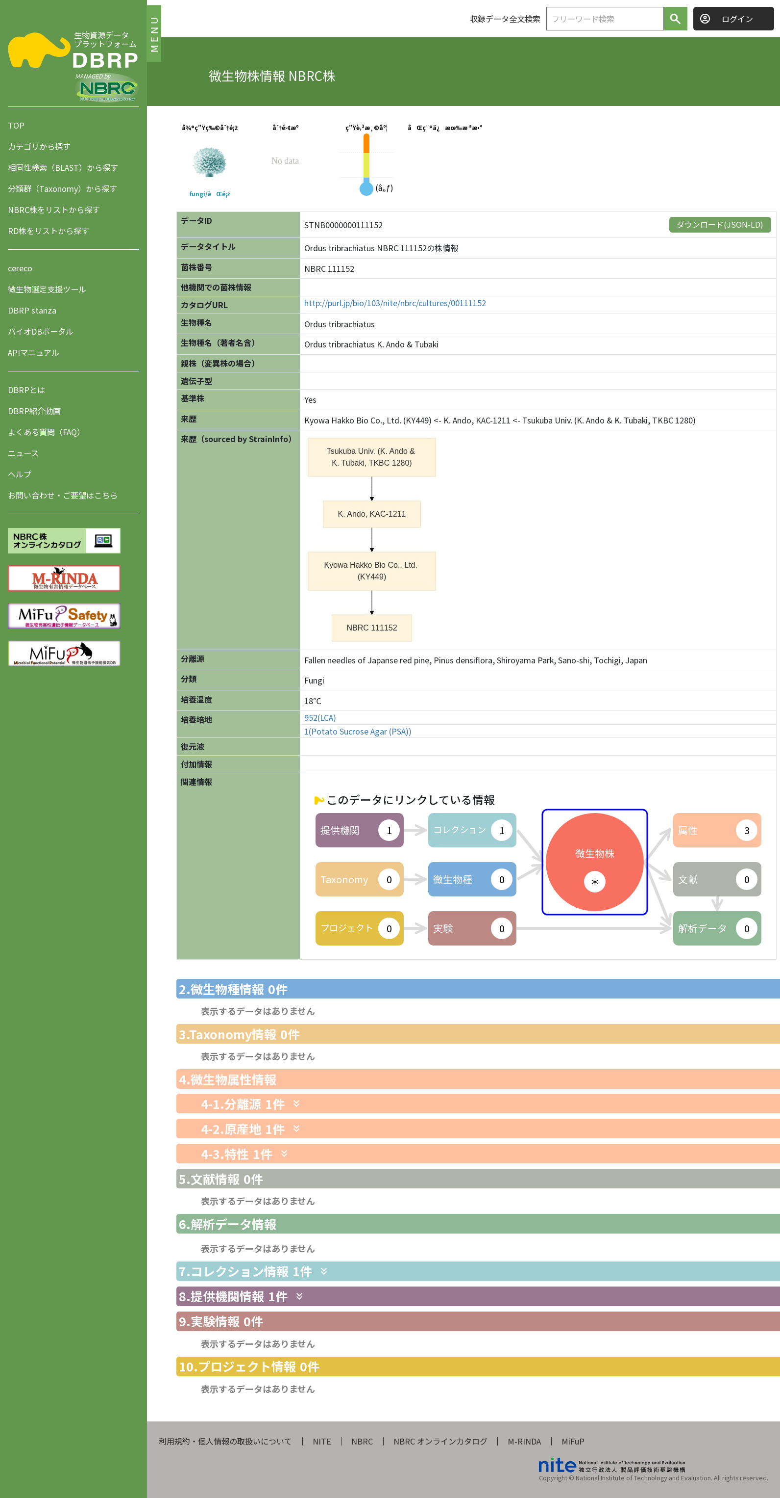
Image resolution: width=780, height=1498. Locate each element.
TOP (16, 125)
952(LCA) (320, 717)
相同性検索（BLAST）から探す (63, 167)
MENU (153, 33)
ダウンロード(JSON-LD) (720, 224)
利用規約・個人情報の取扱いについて (225, 1441)
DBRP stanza (32, 310)
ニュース (23, 453)
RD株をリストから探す (48, 231)
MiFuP (573, 1441)
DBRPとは (26, 389)
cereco (20, 268)
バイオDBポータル (40, 331)
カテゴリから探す (39, 146)
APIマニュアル (33, 352)
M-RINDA (524, 1441)
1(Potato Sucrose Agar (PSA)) (358, 731)
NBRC (362, 1441)
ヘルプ (19, 474)
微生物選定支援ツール (47, 289)
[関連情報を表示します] (296, 1103)
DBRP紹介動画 (34, 411)
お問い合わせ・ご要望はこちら (63, 495)
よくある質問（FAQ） (46, 432)
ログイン (737, 19)
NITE (322, 1441)
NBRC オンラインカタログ (440, 1441)
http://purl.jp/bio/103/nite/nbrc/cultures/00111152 (395, 303)
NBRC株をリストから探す (54, 209)
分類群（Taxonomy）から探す (62, 188)
